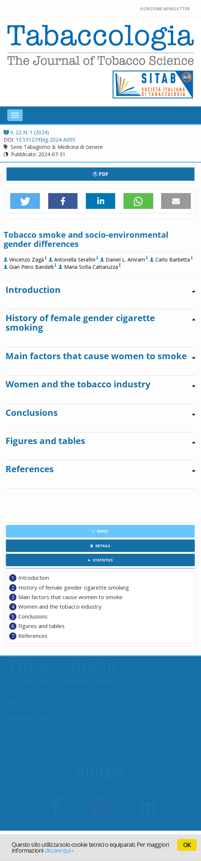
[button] (25, 201)
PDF (101, 173)
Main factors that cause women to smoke (70, 597)
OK (187, 845)
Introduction (33, 577)
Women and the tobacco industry (60, 606)
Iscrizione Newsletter (165, 8)
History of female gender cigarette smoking (73, 587)
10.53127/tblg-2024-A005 (45, 139)
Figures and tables (41, 625)
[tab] (100, 531)
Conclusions (33, 616)
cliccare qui (58, 850)
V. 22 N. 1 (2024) (26, 132)
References (33, 635)
